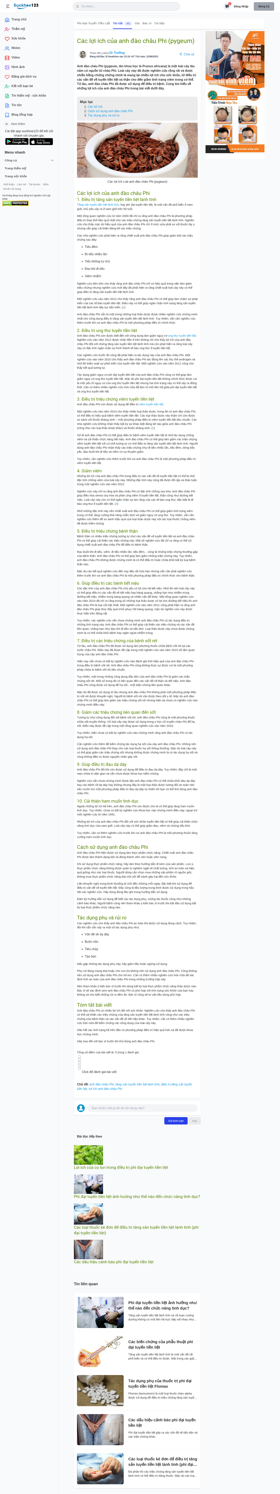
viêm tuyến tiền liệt (151, 404)
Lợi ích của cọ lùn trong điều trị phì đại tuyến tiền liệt (121, 1167)
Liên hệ (21, 184)
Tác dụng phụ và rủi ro (103, 115)
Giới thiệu (9, 184)
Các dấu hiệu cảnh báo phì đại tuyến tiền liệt (114, 1262)
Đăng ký (264, 6)
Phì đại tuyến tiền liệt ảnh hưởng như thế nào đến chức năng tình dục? (137, 1196)
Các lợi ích (95, 106)
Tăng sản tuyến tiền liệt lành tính (98, 204)
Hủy (194, 1120)
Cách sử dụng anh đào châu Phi (110, 111)
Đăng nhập (241, 6)
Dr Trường (117, 52)
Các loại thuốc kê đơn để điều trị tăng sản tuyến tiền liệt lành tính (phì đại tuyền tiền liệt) (162, 1462)
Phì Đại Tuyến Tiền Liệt (93, 23)
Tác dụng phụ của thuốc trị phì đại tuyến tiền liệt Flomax (160, 1383)
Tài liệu (159, 23)
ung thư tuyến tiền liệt (182, 335)
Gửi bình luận (176, 1120)
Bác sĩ (147, 23)
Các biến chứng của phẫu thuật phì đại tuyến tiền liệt (160, 1344)
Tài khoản (34, 184)
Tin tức (122, 23)
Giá (137, 23)
